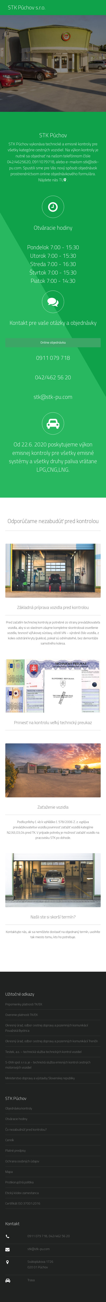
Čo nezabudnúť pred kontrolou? (26, 1129)
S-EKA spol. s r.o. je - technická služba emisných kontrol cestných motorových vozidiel (47, 1065)
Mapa (9, 1172)
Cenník (9, 1140)
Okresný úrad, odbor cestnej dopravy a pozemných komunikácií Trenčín (51, 1041)
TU (62, 179)
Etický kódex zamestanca (22, 1193)
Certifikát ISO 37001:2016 (22, 1203)
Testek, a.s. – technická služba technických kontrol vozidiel (43, 1052)
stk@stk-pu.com (53, 397)
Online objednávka (53, 342)
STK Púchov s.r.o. (26, 7)
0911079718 (42, 161)
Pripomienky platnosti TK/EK (23, 1004)
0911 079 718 (53, 357)
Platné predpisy (15, 1150)
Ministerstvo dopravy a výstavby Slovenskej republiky (40, 1078)
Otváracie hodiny (16, 1119)
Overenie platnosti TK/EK (21, 1015)
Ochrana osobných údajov (22, 1161)
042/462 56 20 (53, 377)
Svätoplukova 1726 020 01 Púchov (40, 1264)
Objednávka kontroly (18, 1108)
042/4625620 (19, 161)
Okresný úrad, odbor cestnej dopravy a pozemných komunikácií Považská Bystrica (46, 1028)
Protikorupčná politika (19, 1182)
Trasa (31, 1280)
